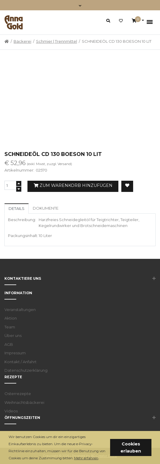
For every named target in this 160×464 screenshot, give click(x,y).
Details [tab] (17, 208)
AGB (8, 344)
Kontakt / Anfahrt (20, 361)
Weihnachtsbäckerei (24, 402)
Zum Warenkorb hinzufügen (73, 185)
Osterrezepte (17, 393)
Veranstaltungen (20, 309)
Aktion (10, 318)
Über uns (13, 335)
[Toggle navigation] (80, 5)
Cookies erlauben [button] (130, 447)
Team (9, 327)
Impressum (15, 353)
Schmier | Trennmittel (56, 41)
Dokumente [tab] (45, 208)
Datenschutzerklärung (26, 370)
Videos (11, 411)
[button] (100, 458)
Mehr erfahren (86, 458)
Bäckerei (22, 41)
